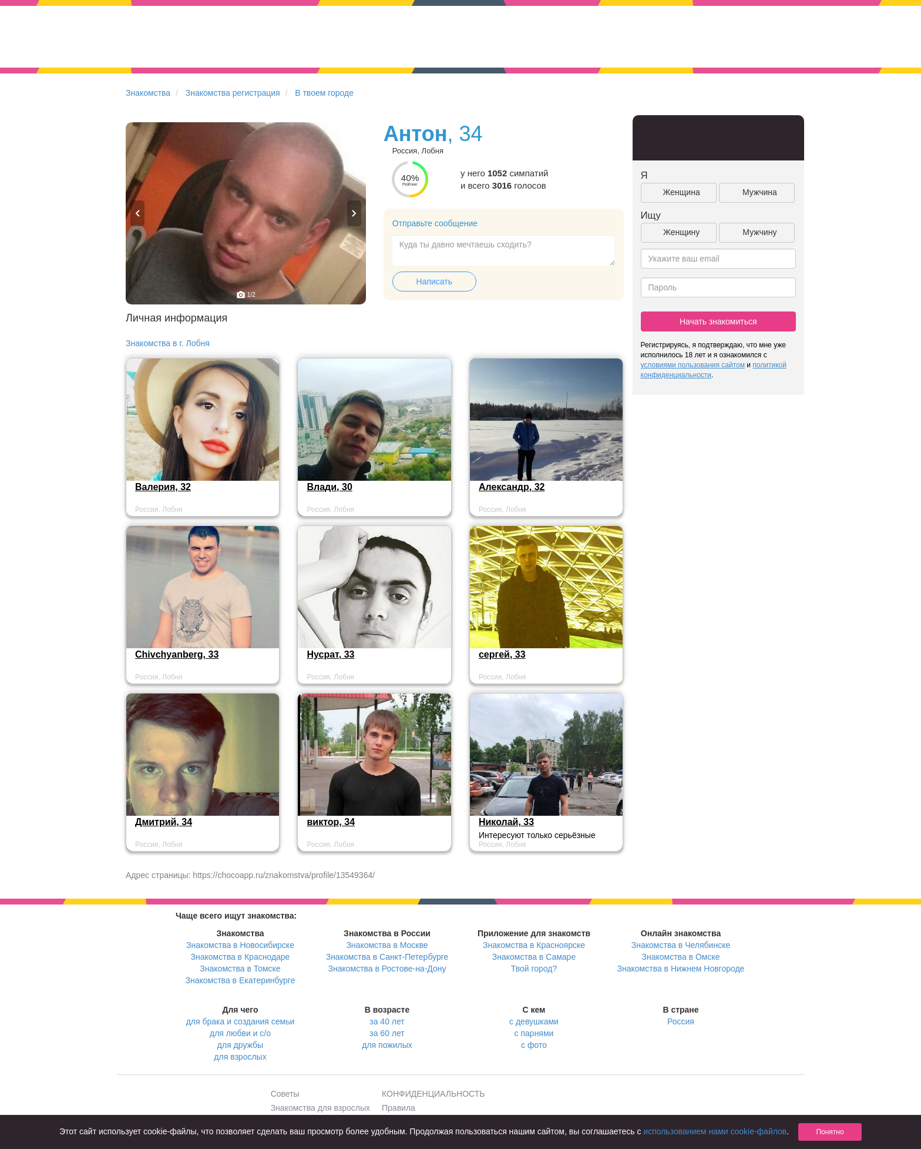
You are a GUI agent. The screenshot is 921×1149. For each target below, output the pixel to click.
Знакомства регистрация (233, 93)
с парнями (534, 1033)
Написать (434, 281)
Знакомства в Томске (240, 968)
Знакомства (148, 93)
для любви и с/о (240, 1033)
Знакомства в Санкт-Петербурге (387, 957)
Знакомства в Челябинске (680, 945)
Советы (285, 1093)
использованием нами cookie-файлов (714, 1131)
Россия (680, 1021)
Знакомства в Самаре (534, 957)
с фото (534, 1045)
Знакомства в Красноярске (534, 945)
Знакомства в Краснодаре (240, 957)
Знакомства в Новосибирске (240, 945)
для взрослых (240, 1056)
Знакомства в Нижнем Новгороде (681, 968)
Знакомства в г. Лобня (168, 343)
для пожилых (387, 1045)
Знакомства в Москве (387, 945)
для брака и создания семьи (240, 1021)
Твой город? (534, 968)
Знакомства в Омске (681, 957)
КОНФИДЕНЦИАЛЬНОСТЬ (433, 1093)
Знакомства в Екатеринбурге (240, 980)
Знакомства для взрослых (320, 1108)
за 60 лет (386, 1033)
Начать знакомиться (718, 321)
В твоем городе (324, 93)
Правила (398, 1108)
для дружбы (240, 1045)
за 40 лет (386, 1021)
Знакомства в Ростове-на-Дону (387, 968)
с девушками (534, 1021)
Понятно (829, 1132)
